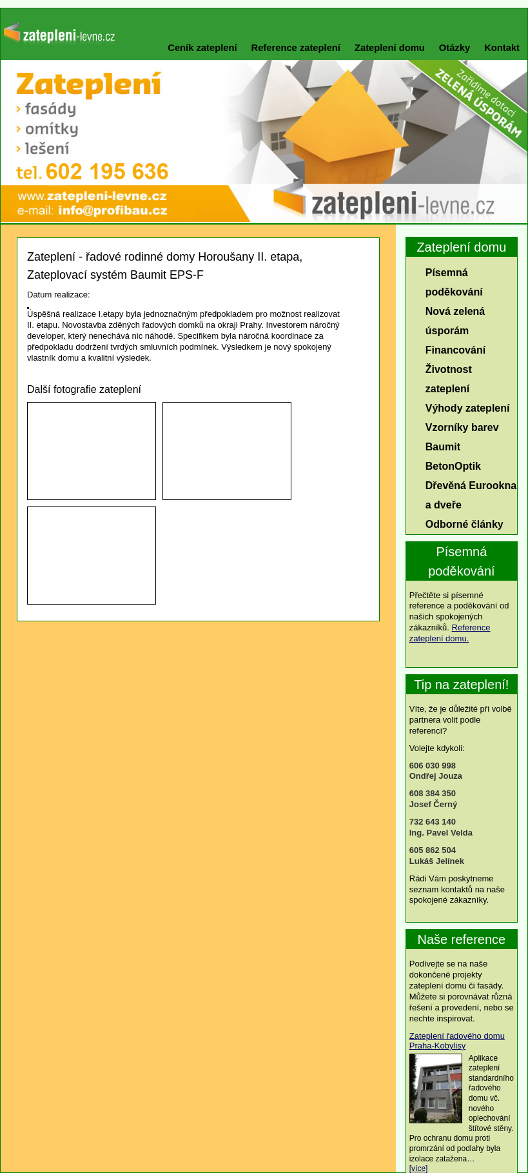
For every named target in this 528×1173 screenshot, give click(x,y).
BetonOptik (453, 466)
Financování (455, 350)
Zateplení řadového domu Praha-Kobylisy (457, 1040)
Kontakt (502, 48)
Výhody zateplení (467, 408)
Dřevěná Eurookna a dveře (470, 495)
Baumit (442, 446)
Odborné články (464, 524)
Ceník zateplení (202, 48)
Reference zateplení (295, 48)
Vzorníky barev (462, 427)
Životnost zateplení (448, 379)
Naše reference (462, 939)
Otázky (454, 48)
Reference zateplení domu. (450, 633)
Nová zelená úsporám (455, 321)
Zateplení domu (390, 48)
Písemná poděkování (454, 282)
